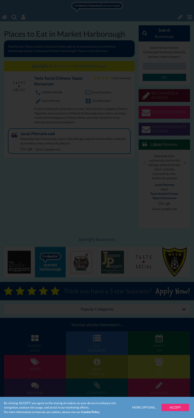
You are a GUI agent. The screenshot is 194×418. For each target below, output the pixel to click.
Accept (175, 407)
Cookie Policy (90, 412)
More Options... (144, 407)
